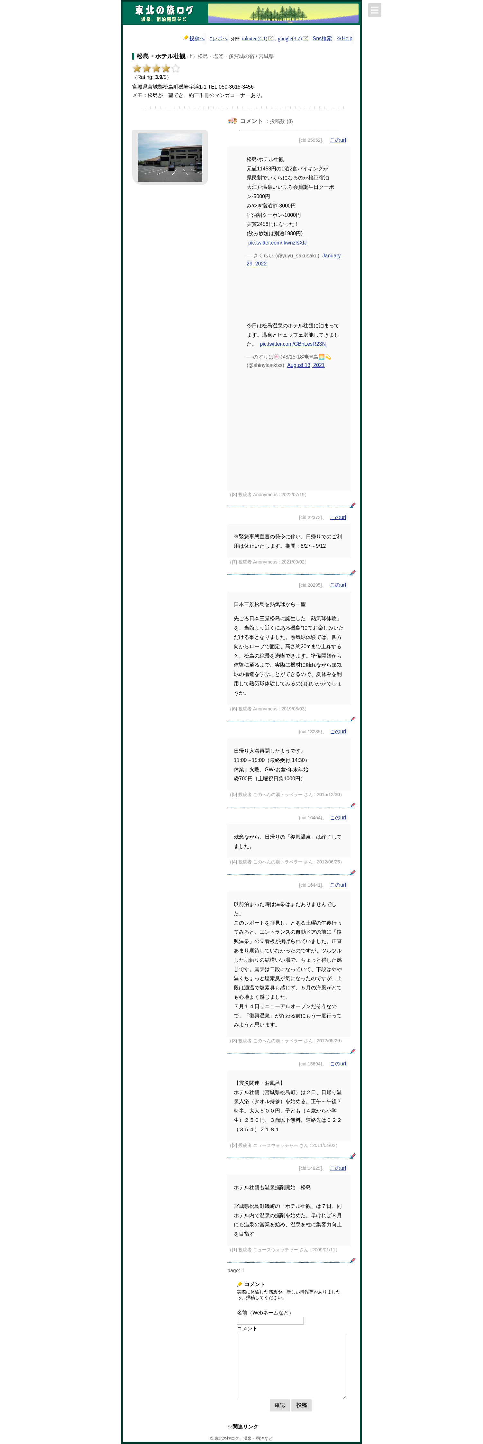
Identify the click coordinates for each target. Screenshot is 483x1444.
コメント (247, 1328)
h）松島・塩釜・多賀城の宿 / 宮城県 (232, 56)
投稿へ (194, 38)
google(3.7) (290, 38)
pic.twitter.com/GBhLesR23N (293, 344)
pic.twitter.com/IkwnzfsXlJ (277, 242)
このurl (338, 140)
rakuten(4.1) (255, 38)
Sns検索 (322, 38)
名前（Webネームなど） (265, 1312)
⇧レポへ (219, 38)
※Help (344, 38)
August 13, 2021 (306, 365)
